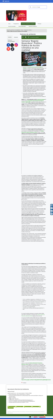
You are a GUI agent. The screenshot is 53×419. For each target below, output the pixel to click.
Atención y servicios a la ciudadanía (13, 30)
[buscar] (37, 7)
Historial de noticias (27, 30)
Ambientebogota (27, 406)
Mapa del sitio (10, 413)
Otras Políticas (41, 411)
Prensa (22, 30)
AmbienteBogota (11, 406)
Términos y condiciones (12, 411)
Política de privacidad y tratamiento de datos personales (27, 411)
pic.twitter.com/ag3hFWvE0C (29, 306)
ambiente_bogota (19, 406)
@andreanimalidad (39, 301)
